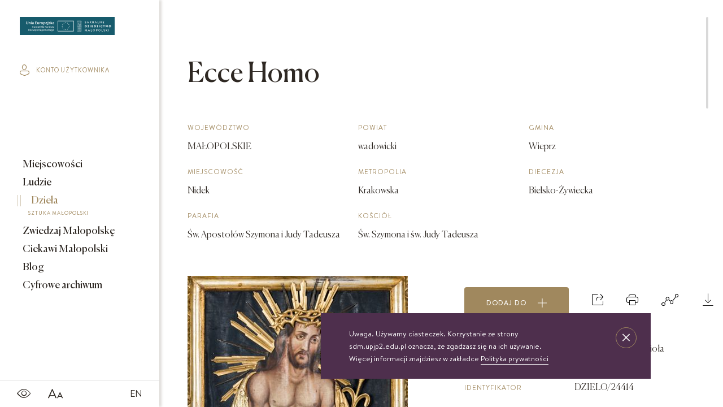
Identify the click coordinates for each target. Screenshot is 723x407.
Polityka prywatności (514, 358)
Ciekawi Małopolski (64, 249)
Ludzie (36, 182)
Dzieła (71, 207)
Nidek (199, 191)
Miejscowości (51, 164)
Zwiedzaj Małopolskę (68, 231)
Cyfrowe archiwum (61, 285)
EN (136, 393)
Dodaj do (516, 303)
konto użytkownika (65, 70)
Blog (32, 267)
